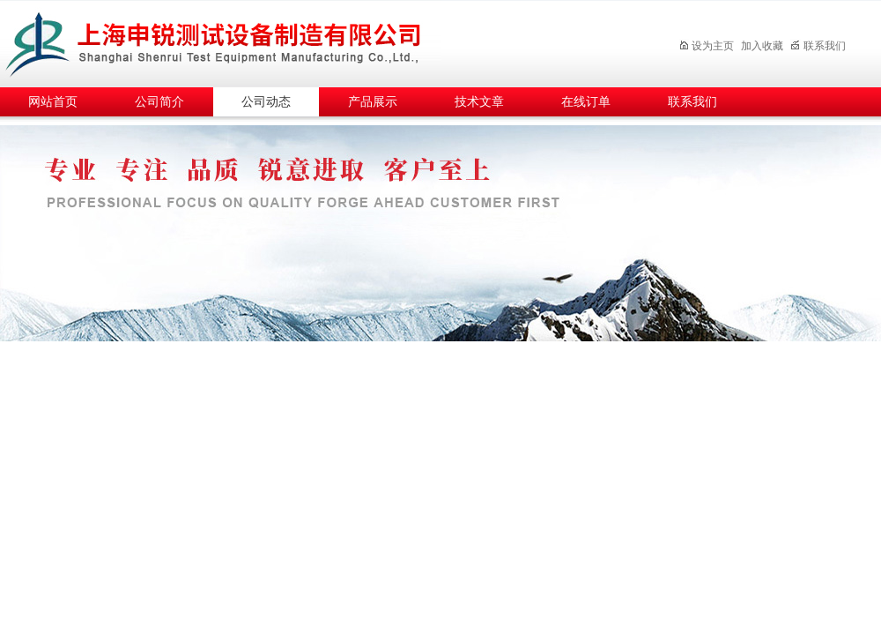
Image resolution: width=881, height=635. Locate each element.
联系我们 (818, 46)
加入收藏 (762, 46)
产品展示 (372, 101)
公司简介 (159, 101)
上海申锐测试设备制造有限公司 (233, 41)
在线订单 (586, 101)
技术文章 (479, 101)
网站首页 (53, 101)
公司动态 (266, 101)
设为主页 (706, 46)
